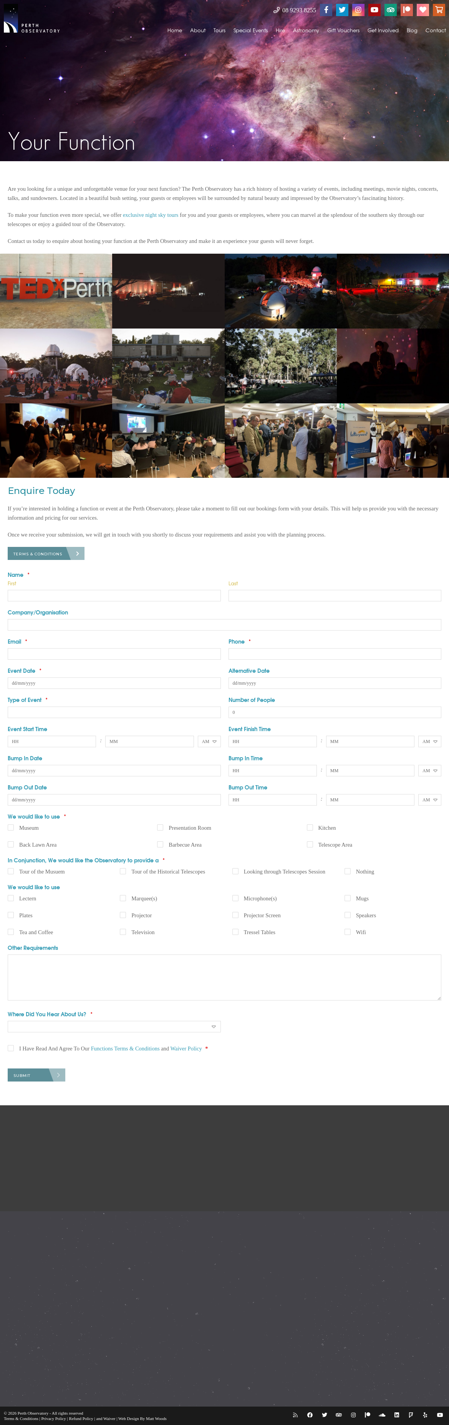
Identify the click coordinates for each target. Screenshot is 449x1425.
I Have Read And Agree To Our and (113, 1048)
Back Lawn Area (37, 845)
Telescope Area (335, 845)
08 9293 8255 (294, 10)
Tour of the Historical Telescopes (168, 872)
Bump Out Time (248, 787)
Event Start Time (27, 729)
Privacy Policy (53, 1418)
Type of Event (28, 700)
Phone (240, 641)
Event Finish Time (250, 729)
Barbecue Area (185, 845)
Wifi (361, 932)
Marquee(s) (144, 898)
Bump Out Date (27, 787)
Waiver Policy (186, 1048)
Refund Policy (81, 1418)
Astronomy (306, 30)
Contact (436, 30)
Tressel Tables (259, 932)
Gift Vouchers (343, 30)
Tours (219, 30)
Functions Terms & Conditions (125, 1048)
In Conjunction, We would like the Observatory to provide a (86, 860)
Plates (26, 915)
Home (174, 30)
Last (233, 583)
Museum (29, 828)
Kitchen (327, 828)
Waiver (109, 1418)
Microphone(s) (260, 898)
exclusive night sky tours (151, 215)
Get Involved (383, 30)
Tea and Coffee (36, 932)
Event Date (24, 670)
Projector (141, 915)
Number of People (252, 700)
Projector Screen (262, 915)
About (197, 30)
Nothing (365, 872)
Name (19, 574)
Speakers (366, 915)
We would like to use (37, 816)
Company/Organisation (38, 612)
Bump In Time (246, 758)
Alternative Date (249, 670)
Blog (412, 30)
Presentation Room (190, 828)
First (12, 583)
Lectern (27, 898)
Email (17, 641)
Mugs (362, 898)
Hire (280, 30)
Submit (21, 1075)
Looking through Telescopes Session (285, 872)
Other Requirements (33, 947)
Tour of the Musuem (42, 872)
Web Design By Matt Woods (142, 1418)
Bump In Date (25, 758)
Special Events (251, 30)
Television (142, 932)
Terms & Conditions (37, 554)
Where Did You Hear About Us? (50, 1014)
